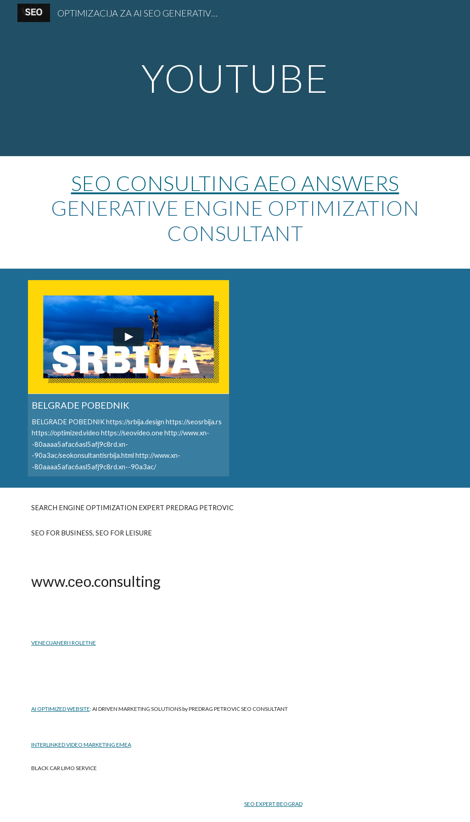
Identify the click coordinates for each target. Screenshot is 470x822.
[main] (234, 78)
